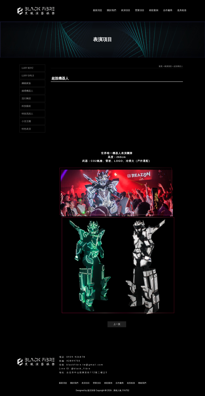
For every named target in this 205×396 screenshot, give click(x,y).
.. (112, 390)
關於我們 (111, 10)
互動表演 (96, 375)
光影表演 (67, 375)
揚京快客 (91, 390)
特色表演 (26, 129)
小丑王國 (26, 121)
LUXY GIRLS (28, 75)
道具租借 (181, 10)
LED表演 (77, 375)
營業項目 (139, 10)
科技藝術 (26, 106)
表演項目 (125, 10)
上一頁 (116, 324)
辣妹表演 (86, 375)
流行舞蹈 (26, 98)
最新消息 (97, 10)
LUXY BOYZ (27, 68)
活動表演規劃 (121, 375)
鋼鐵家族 (26, 83)
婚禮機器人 (27, 90)
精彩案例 (153, 10)
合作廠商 (167, 10)
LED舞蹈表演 (108, 375)
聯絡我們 (142, 383)
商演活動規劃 (135, 375)
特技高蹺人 (27, 113)
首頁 (160, 66)
